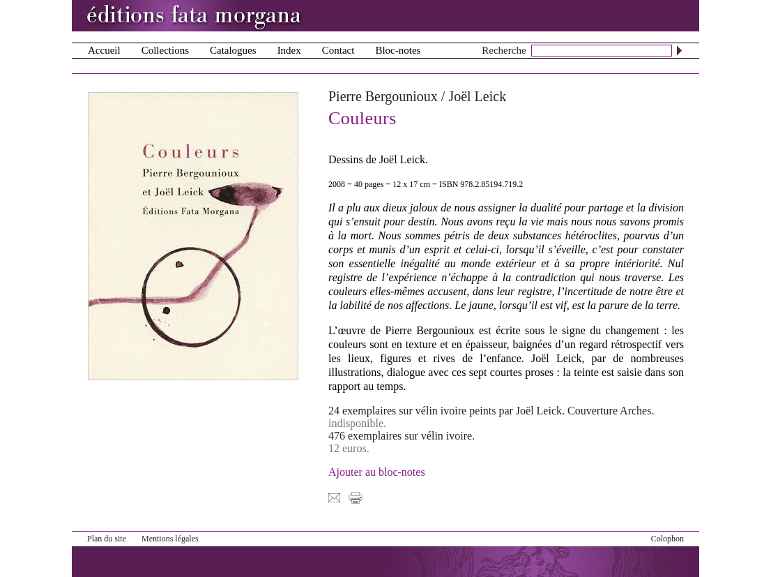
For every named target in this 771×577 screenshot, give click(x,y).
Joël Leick (477, 96)
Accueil (104, 50)
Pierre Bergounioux (383, 96)
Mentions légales (170, 539)
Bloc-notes (397, 50)
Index (289, 50)
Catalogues (233, 50)
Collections (165, 50)
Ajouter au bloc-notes (376, 472)
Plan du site (106, 539)
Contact (338, 50)
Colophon (667, 539)
